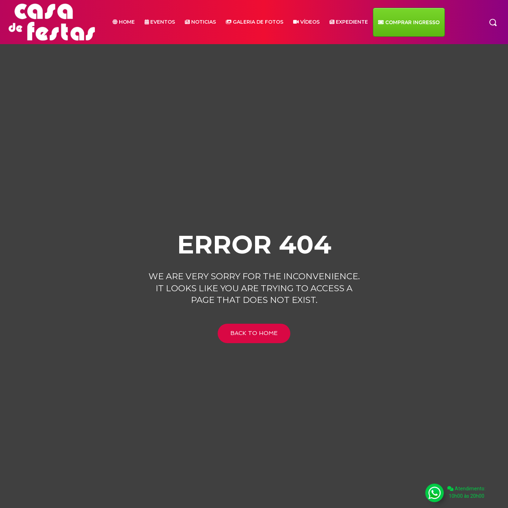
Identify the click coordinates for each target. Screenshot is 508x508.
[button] (493, 22)
